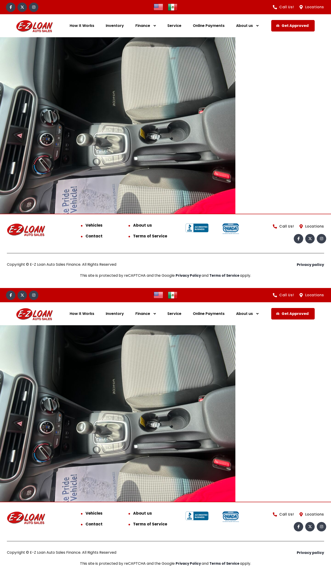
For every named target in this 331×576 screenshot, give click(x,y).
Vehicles (94, 225)
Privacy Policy (187, 275)
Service (174, 25)
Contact (94, 236)
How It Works (82, 25)
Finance (142, 25)
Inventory (115, 25)
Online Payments (209, 25)
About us (244, 25)
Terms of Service (150, 236)
